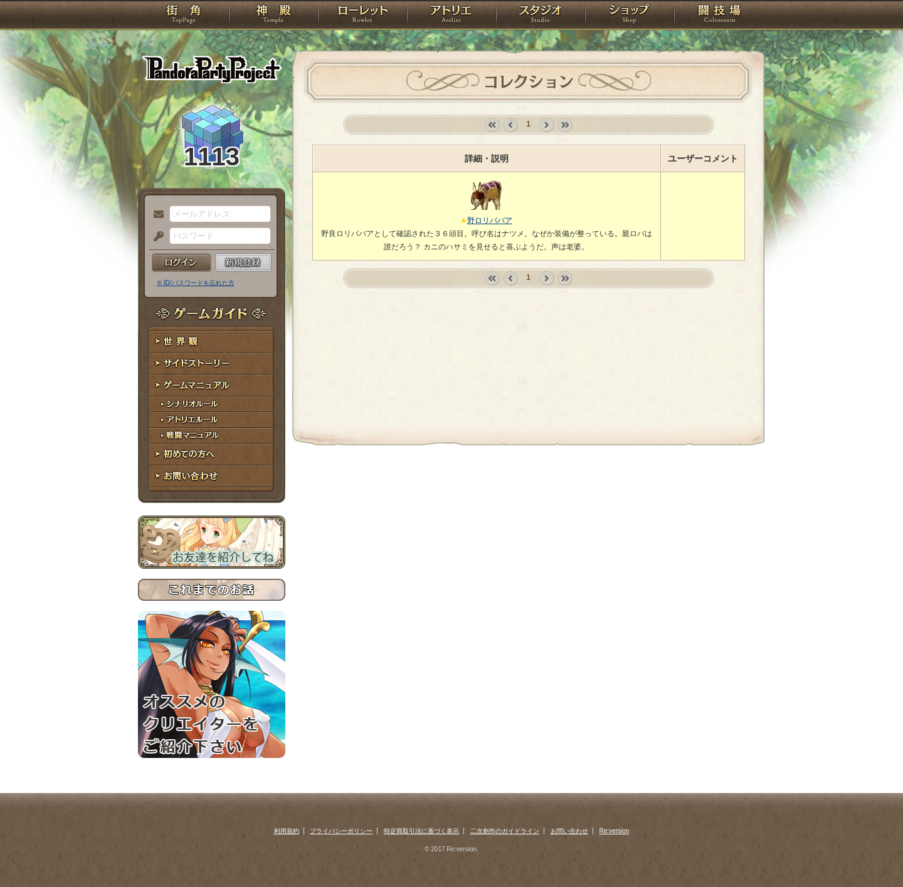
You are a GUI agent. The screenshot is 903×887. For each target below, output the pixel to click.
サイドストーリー (211, 364)
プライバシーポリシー (341, 830)
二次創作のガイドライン (504, 830)
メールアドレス (155, 214)
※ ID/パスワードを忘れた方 (196, 282)
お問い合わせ (211, 476)
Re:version (614, 830)
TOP (183, 15)
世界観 (211, 342)
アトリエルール (211, 420)
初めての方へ (211, 454)
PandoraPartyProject (211, 69)
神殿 (273, 15)
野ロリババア (489, 220)
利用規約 (286, 830)
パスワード (155, 236)
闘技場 (719, 15)
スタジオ (540, 15)
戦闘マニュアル (211, 435)
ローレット (362, 15)
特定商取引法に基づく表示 (421, 830)
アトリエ (451, 15)
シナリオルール (211, 404)
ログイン (181, 262)
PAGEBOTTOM (871, 852)
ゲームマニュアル (211, 386)
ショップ (629, 15)
